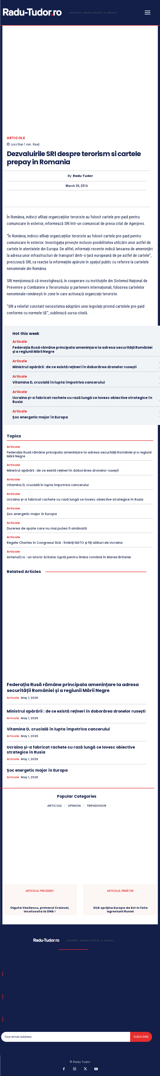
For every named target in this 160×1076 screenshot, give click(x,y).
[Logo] (59, 12)
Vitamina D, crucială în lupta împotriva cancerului (58, 382)
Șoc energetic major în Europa (40, 417)
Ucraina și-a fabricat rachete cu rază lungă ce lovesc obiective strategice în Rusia (82, 399)
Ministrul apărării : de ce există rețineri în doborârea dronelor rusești (74, 367)
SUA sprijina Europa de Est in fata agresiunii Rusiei (120, 909)
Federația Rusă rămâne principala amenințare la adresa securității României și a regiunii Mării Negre (82, 349)
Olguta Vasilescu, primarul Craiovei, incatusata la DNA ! (39, 909)
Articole (16, 138)
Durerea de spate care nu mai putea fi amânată (47, 528)
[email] (65, 1037)
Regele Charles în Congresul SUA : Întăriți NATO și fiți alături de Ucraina (64, 542)
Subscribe (141, 1037)
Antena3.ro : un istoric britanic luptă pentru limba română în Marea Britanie (69, 557)
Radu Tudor (83, 176)
